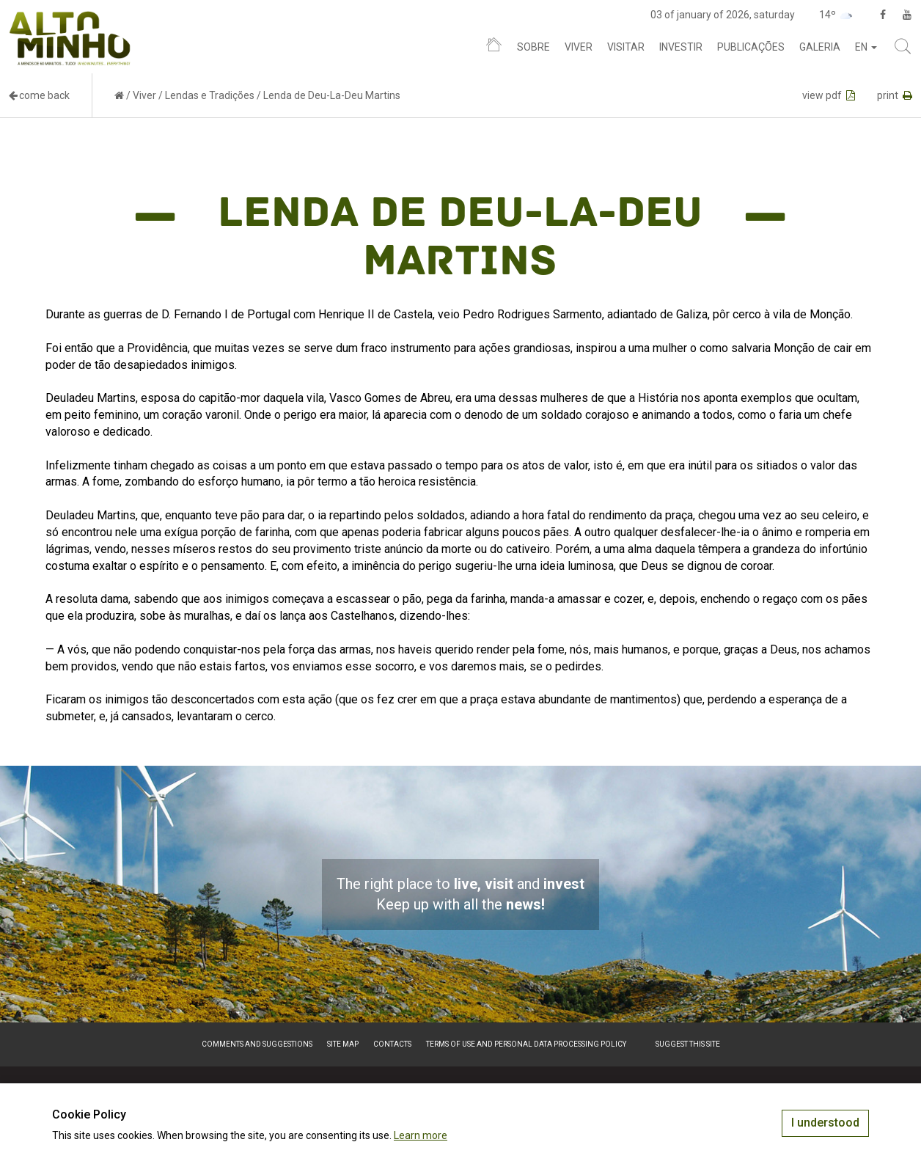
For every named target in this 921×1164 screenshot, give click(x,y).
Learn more (420, 1135)
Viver (578, 47)
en (866, 47)
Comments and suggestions (257, 1044)
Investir (680, 47)
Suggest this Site (688, 1044)
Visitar (626, 47)
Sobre (533, 47)
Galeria (819, 47)
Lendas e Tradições (209, 95)
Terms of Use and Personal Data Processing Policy (526, 1044)
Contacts (392, 1044)
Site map (343, 1044)
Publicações (751, 47)
